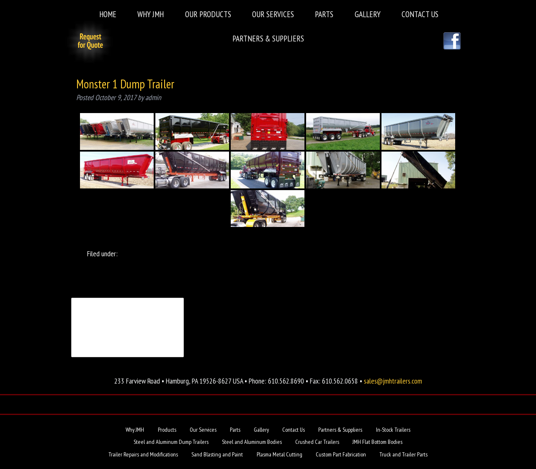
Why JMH (150, 14)
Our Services (273, 14)
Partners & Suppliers (268, 38)
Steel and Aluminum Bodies (252, 442)
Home (107, 14)
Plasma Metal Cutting (279, 454)
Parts (324, 14)
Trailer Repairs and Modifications (143, 454)
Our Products (208, 14)
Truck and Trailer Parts (403, 454)
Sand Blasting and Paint (217, 454)
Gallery (368, 14)
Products (167, 429)
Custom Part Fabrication (341, 454)
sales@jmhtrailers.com (393, 381)
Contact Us (420, 14)
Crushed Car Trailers (317, 442)
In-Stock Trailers (393, 429)
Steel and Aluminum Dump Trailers (171, 442)
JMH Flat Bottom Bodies (377, 442)
